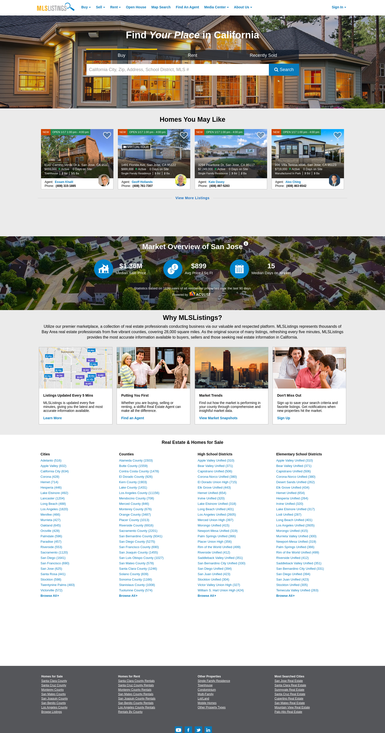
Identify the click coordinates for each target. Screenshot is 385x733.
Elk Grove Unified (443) (214, 487)
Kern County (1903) (133, 482)
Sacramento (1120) (54, 552)
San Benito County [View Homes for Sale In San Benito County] (53, 703)
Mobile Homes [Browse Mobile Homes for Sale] (207, 703)
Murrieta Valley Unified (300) (296, 536)
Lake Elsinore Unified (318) (217, 504)
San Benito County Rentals (135, 703)
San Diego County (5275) (137, 541)
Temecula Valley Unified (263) (297, 590)
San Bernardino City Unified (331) (300, 568)
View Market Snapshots (218, 418)
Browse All (50, 596)
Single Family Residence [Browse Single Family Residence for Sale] (214, 681)
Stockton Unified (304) (213, 579)
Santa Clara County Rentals (136, 681)
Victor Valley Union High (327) (219, 585)
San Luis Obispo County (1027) (141, 558)
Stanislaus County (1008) (137, 585)
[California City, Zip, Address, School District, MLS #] (177, 70)
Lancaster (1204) (53, 498)
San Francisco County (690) (139, 547)
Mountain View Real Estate (292, 707)
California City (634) (55, 471)
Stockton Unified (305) (292, 585)
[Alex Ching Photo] (334, 178)
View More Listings (192, 198)
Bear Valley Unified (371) (215, 466)
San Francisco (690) (55, 563)
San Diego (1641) (53, 558)
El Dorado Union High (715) (217, 482)
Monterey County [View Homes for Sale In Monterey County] (52, 689)
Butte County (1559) (133, 466)
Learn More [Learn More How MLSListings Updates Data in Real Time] (52, 418)
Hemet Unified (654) (212, 493)
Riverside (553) (51, 547)
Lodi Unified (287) (289, 514)
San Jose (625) (51, 568)
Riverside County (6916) (136, 525)
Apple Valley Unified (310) (216, 460)
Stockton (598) (51, 579)
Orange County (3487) (135, 514)
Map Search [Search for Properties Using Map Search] (161, 7)
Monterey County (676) (135, 509)
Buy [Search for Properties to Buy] (121, 55)
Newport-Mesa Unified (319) (218, 531)
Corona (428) (50, 477)
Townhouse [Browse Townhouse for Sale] (205, 685)
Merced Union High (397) (215, 520)
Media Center (215, 7)
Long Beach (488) (53, 504)
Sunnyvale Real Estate (289, 689)
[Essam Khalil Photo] (104, 178)
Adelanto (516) (51, 460)
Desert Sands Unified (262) (295, 482)
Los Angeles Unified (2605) (217, 514)
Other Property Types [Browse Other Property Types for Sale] (212, 707)
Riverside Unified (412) (214, 552)
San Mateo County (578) (136, 563)
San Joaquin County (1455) (138, 552)
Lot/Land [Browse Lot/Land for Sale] (203, 698)
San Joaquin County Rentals (136, 698)
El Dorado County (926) (136, 477)
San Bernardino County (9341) (140, 536)
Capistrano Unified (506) (215, 471)
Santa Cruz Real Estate (290, 694)
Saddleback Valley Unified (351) (220, 558)
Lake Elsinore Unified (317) (295, 509)
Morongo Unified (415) (213, 525)
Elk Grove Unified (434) (292, 487)
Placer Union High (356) (215, 541)
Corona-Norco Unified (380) (217, 477)
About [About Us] (241, 7)
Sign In (337, 7)
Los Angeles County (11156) (139, 493)
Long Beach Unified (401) (216, 509)
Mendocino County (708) (136, 498)
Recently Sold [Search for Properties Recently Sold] (263, 55)
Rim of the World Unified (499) (219, 547)
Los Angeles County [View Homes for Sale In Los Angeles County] (54, 707)
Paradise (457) (51, 541)
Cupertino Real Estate (289, 698)
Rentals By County (130, 712)
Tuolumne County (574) (135, 590)
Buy (84, 7)
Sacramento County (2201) (138, 531)
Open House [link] (136, 7)
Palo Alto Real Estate (288, 712)
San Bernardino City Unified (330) (221, 563)
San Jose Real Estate (289, 681)
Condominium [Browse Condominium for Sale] (207, 689)
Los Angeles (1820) (54, 509)
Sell (99, 7)
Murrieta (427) (51, 520)
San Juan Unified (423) (214, 574)
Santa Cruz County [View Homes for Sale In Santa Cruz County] (53, 685)
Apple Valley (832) (53, 466)
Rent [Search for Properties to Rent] (192, 55)
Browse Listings (51, 712)
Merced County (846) (134, 504)
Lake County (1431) (133, 487)
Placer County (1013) (134, 520)
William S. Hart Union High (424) (221, 590)
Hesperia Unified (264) (292, 498)
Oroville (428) (50, 531)
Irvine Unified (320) (211, 498)
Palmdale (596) (51, 536)
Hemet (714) (49, 482)
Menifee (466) (50, 514)
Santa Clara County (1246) (138, 568)
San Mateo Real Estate (290, 703)
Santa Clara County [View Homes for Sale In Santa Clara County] (54, 681)
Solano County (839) (133, 574)
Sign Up (283, 418)
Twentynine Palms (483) (58, 585)
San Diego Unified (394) (215, 568)
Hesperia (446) (51, 487)
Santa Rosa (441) (53, 574)
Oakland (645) (51, 525)
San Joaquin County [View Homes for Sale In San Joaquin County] (54, 698)
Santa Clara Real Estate (290, 685)
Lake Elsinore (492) (54, 493)
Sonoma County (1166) (135, 579)
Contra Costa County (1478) (139, 471)
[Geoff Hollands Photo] (181, 178)
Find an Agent (132, 418)
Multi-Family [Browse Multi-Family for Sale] (206, 694)
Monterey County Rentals (134, 689)
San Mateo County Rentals (135, 694)
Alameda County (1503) (136, 460)
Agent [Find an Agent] (187, 7)
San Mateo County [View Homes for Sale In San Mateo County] (53, 694)
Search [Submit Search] (284, 69)
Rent (114, 7)
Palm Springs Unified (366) (217, 536)
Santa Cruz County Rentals (136, 685)
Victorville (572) (51, 590)
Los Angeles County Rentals (136, 707)
